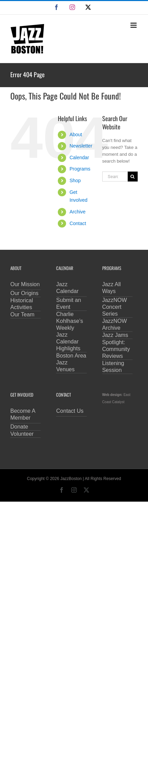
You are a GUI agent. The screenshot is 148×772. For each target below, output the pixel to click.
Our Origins (24, 293)
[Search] (133, 177)
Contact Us (69, 411)
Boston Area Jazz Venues (71, 362)
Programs (80, 169)
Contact (78, 223)
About (76, 134)
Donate (19, 427)
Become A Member (22, 414)
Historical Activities (21, 303)
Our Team (22, 314)
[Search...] (115, 177)
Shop (75, 180)
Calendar (79, 157)
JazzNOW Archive (114, 324)
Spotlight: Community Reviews (116, 349)
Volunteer (22, 434)
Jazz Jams (115, 335)
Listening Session (113, 366)
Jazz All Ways (111, 287)
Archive (78, 211)
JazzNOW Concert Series (114, 307)
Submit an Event (68, 303)
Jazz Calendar (67, 287)
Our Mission (25, 284)
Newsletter (81, 146)
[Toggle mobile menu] (134, 25)
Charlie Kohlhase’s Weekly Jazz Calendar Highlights (69, 331)
